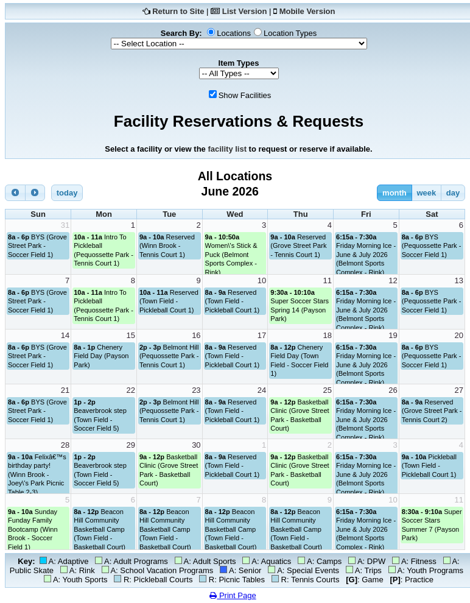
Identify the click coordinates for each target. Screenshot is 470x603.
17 (262, 335)
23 (196, 390)
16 (196, 335)
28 (65, 445)
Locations (234, 33)
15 (130, 335)
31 (65, 225)
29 (130, 445)
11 (327, 280)
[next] (35, 193)
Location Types (290, 33)
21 (65, 390)
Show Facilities (245, 95)
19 (392, 335)
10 (262, 280)
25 (327, 390)
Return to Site (178, 11)
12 (392, 280)
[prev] (15, 193)
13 (459, 280)
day (453, 192)
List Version (244, 11)
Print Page (232, 595)
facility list (227, 148)
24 (262, 390)
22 (130, 390)
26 (392, 390)
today (67, 192)
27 (459, 390)
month (394, 192)
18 (327, 335)
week (426, 192)
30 (196, 445)
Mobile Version (307, 11)
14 (65, 335)
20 (459, 335)
